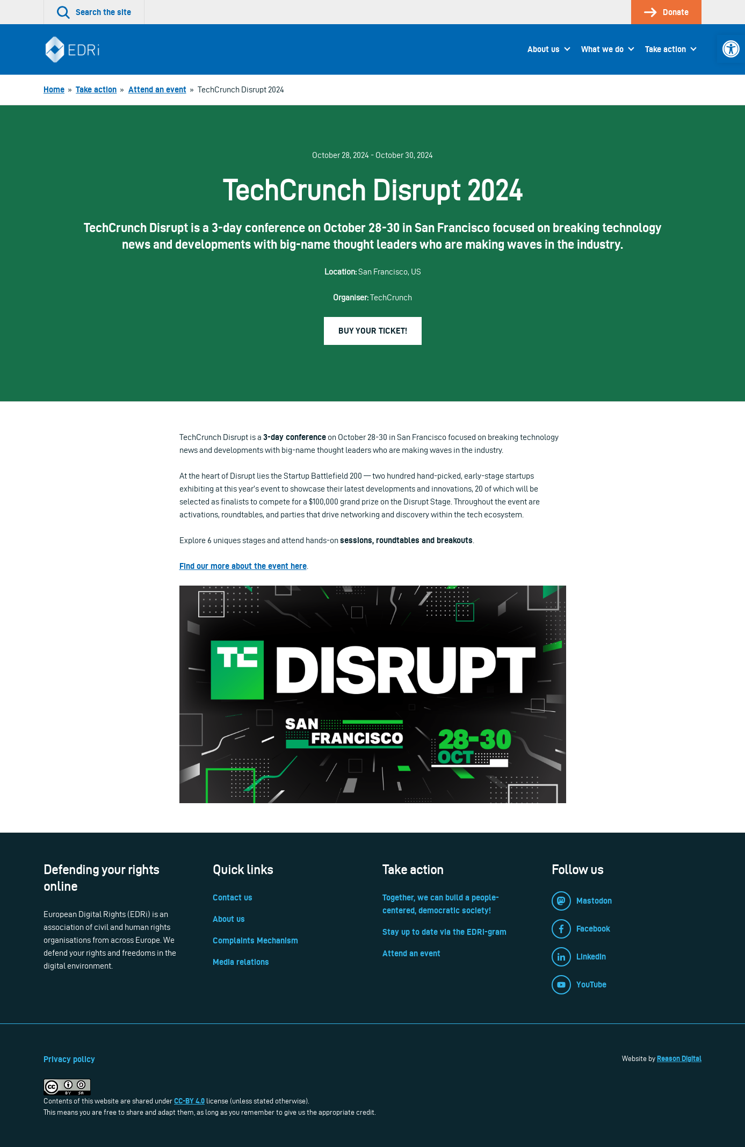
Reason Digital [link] (679, 1058)
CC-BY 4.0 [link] (189, 1100)
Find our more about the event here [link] (243, 566)
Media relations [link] (241, 961)
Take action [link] (665, 49)
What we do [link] (602, 49)
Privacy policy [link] (69, 1059)
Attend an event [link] (411, 953)
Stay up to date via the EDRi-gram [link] (444, 931)
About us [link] (543, 49)
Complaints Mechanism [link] (255, 940)
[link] (731, 49)
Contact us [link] (232, 897)
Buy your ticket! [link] (372, 330)
